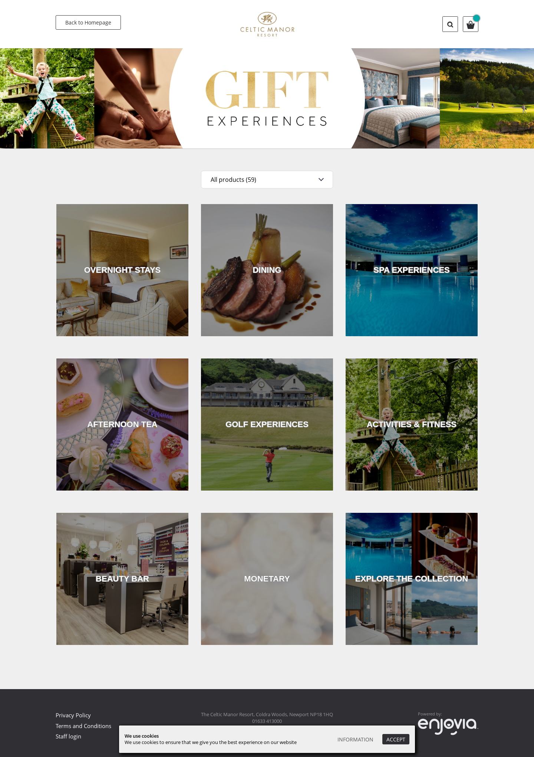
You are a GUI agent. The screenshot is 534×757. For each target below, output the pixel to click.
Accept (395, 739)
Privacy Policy (73, 715)
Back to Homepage (88, 22)
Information (355, 739)
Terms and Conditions (83, 726)
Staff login (68, 736)
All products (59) (233, 180)
